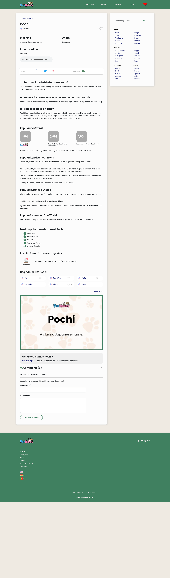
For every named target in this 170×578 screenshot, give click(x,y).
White (117, 68)
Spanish (137, 73)
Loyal (136, 61)
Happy (136, 50)
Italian (136, 76)
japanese (26, 390)
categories (89, 4)
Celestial (137, 35)
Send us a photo (29, 489)
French (137, 79)
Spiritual (118, 35)
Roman (137, 71)
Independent (120, 50)
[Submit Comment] (31, 546)
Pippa (55, 412)
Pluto (84, 406)
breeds (103, 4)
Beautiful (118, 43)
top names (117, 4)
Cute (117, 33)
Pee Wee (57, 406)
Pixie (84, 412)
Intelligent (119, 56)
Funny (117, 41)
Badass (137, 41)
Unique (137, 33)
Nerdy (136, 38)
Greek (136, 68)
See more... (98, 419)
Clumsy (137, 58)
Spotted (118, 76)
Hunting (137, 43)
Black (117, 71)
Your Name (25, 514)
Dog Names (24, 18)
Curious (137, 56)
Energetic (118, 58)
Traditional (119, 38)
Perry (27, 406)
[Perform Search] (144, 20)
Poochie (28, 412)
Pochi (31, 18)
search (131, 4)
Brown (117, 73)
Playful (117, 53)
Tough (136, 53)
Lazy (117, 61)
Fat (116, 79)
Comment (25, 524)
